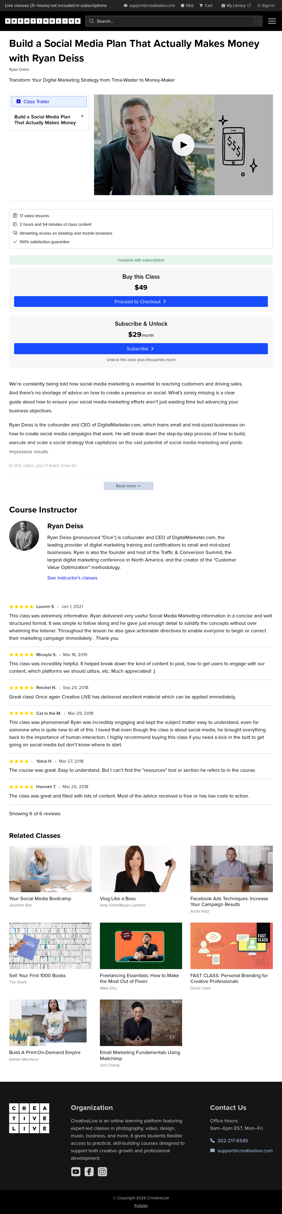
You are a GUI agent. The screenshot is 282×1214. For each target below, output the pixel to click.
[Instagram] (102, 1172)
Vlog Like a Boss (118, 898)
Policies (141, 1205)
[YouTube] (76, 1172)
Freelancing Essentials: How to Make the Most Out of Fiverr (139, 978)
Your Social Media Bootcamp (40, 898)
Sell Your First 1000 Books (37, 975)
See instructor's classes (72, 577)
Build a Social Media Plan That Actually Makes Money (45, 119)
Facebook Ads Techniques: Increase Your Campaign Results (229, 901)
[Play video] (183, 145)
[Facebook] (89, 1172)
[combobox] (174, 21)
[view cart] (207, 5)
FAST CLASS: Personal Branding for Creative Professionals (229, 978)
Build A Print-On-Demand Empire (45, 1052)
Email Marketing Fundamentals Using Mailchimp (140, 1055)
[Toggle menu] (272, 21)
